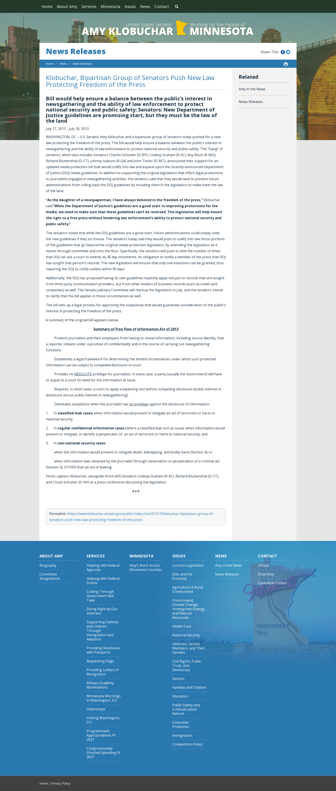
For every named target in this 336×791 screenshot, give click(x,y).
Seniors (178, 678)
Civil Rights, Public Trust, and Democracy (186, 665)
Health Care (181, 626)
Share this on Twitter (288, 52)
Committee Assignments (49, 576)
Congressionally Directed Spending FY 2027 (104, 752)
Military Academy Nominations (100, 685)
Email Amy (266, 574)
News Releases (76, 51)
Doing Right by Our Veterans (102, 611)
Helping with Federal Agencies (103, 567)
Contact (161, 6)
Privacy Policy (60, 783)
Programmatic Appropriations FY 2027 (101, 735)
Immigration (182, 735)
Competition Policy (187, 744)
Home (47, 6)
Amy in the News (252, 89)
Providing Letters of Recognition (103, 672)
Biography (47, 565)
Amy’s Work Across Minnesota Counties (145, 567)
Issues (130, 6)
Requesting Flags (100, 661)
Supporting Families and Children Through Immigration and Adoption (103, 631)
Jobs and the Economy (182, 576)
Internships (96, 709)
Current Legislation (188, 565)
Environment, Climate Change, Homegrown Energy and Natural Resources (188, 609)
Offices (263, 565)
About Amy (67, 6)
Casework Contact (272, 583)
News (145, 6)
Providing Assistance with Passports (103, 650)
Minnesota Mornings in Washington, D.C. (104, 698)
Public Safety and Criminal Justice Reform (186, 709)
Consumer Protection (180, 724)
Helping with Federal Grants (103, 580)
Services (88, 6)
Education (180, 696)
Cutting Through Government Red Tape (100, 595)
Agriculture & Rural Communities (187, 589)
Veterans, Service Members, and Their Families (188, 648)
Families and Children (189, 687)
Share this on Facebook (283, 52)
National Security (186, 635)
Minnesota (110, 6)
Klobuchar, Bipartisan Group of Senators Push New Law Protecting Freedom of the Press (130, 81)
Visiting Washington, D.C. (103, 720)
